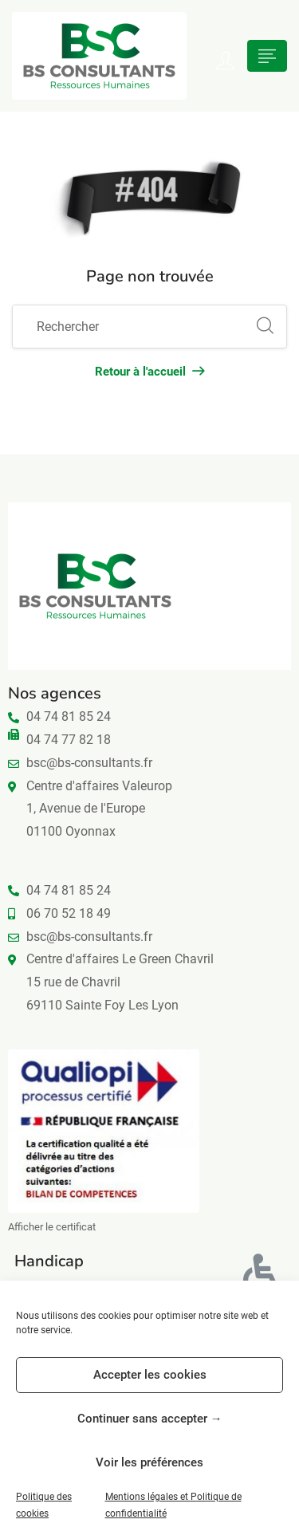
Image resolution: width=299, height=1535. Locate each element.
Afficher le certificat (52, 1227)
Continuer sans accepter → (149, 1418)
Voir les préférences (149, 1462)
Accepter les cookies (150, 1375)
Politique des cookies (44, 1505)
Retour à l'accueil (149, 371)
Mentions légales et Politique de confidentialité (173, 1505)
